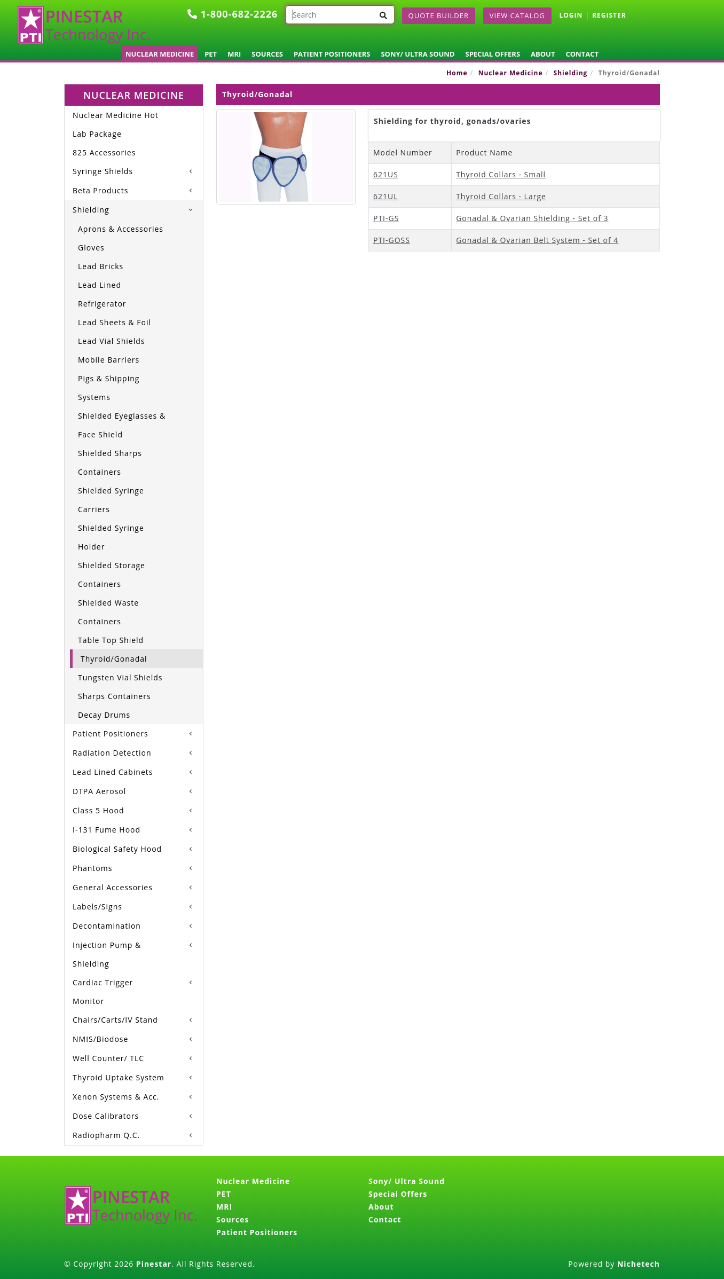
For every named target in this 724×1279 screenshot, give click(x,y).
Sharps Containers (114, 696)
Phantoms (92, 868)
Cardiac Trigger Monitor (103, 991)
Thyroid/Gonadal (114, 659)
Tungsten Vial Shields (120, 677)
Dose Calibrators (106, 1116)
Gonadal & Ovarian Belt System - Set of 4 (537, 240)
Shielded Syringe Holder (111, 537)
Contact (582, 54)
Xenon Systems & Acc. (116, 1097)
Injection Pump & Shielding (107, 954)
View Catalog (517, 15)
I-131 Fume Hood (106, 830)
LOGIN (571, 15)
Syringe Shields (103, 171)
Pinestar (153, 1264)
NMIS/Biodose (100, 1039)
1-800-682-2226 (232, 13)
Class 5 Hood (98, 810)
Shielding (571, 72)
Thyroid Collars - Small (501, 174)
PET (210, 54)
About (543, 54)
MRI (234, 54)
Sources (267, 54)
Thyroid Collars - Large (501, 196)
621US (385, 174)
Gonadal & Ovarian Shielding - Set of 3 (532, 218)
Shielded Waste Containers (108, 612)
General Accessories (113, 887)
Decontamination (107, 926)
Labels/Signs (97, 906)
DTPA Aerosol (99, 791)
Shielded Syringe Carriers (111, 499)
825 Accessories (104, 152)
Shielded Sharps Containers (110, 462)
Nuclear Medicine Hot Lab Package (116, 124)
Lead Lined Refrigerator (102, 294)
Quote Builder (438, 15)
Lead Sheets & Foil (114, 322)
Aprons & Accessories (120, 229)
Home (456, 72)
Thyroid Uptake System (118, 1077)
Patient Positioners (332, 54)
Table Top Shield (111, 640)
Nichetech (638, 1264)
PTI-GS (386, 218)
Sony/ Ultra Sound (417, 54)
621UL (385, 196)
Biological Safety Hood (117, 849)
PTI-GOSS (391, 240)
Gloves (91, 247)
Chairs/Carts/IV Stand (115, 1020)
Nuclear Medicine (159, 54)
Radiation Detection (112, 753)
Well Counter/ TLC (108, 1058)
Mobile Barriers (108, 360)
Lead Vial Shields (111, 341)
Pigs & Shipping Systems (108, 387)
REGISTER (609, 15)
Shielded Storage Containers (111, 574)
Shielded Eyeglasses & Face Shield (122, 425)
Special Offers (493, 54)
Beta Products (100, 190)
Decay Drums (104, 715)
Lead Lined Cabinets (113, 772)
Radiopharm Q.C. (106, 1135)
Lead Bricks (100, 266)
